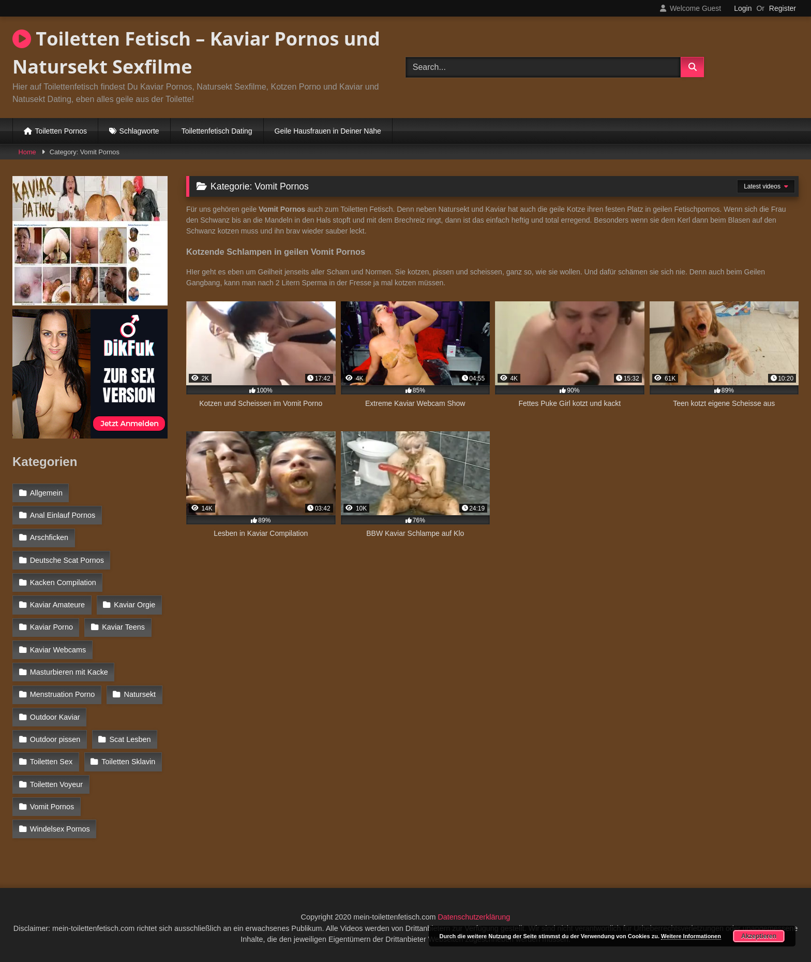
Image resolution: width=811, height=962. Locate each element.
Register (782, 8)
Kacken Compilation (63, 582)
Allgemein (46, 493)
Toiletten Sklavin (128, 761)
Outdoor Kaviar (55, 717)
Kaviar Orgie (134, 605)
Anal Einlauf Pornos (62, 515)
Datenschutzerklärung (474, 917)
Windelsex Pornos (60, 829)
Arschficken (49, 537)
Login (743, 8)
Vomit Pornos (52, 807)
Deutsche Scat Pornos (67, 560)
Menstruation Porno (62, 694)
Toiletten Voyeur (56, 784)
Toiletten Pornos (61, 131)
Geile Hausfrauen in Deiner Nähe (328, 131)
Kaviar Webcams (58, 650)
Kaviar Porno (51, 627)
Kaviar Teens (123, 627)
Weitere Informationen (691, 936)
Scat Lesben (130, 739)
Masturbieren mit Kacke (69, 672)
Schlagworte (139, 131)
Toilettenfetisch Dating (217, 131)
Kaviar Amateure (57, 605)
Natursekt (140, 694)
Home (27, 152)
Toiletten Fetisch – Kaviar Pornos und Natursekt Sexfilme (196, 52)
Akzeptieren (758, 936)
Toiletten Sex (51, 761)
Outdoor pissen (55, 739)
